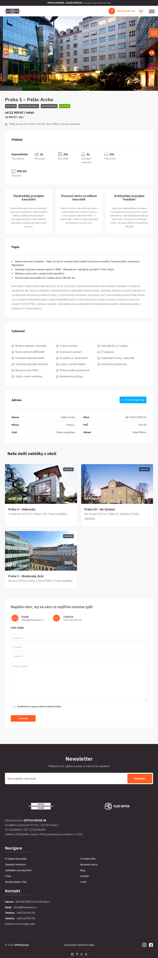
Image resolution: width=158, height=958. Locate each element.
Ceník (83, 881)
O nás (8, 876)
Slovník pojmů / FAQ (15, 881)
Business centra (89, 864)
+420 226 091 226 (125, 11)
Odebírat (140, 778)
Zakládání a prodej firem (18, 870)
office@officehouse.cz (33, 620)
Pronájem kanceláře (16, 858)
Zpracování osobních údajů (79, 944)
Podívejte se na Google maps (20, 923)
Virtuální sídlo (88, 858)
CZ (141, 11)
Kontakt (84, 876)
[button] (152, 53)
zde (109, 2)
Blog (82, 870)
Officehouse (21, 944)
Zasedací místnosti (15, 864)
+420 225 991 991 (25, 918)
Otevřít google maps (133, 400)
